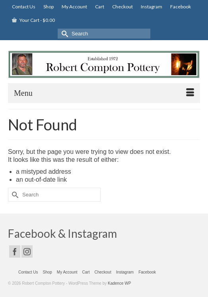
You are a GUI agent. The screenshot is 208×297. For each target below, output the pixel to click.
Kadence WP (119, 283)
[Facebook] (14, 251)
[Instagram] (27, 251)
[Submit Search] (64, 34)
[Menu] (104, 93)
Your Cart (33, 20)
